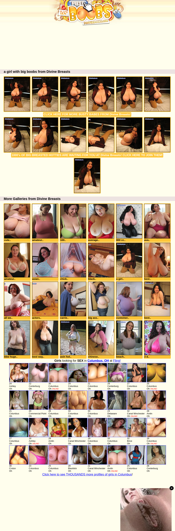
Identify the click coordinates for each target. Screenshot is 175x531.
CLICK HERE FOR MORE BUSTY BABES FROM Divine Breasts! (87, 114)
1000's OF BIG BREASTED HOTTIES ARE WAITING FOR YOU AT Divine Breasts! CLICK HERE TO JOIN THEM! (87, 155)
